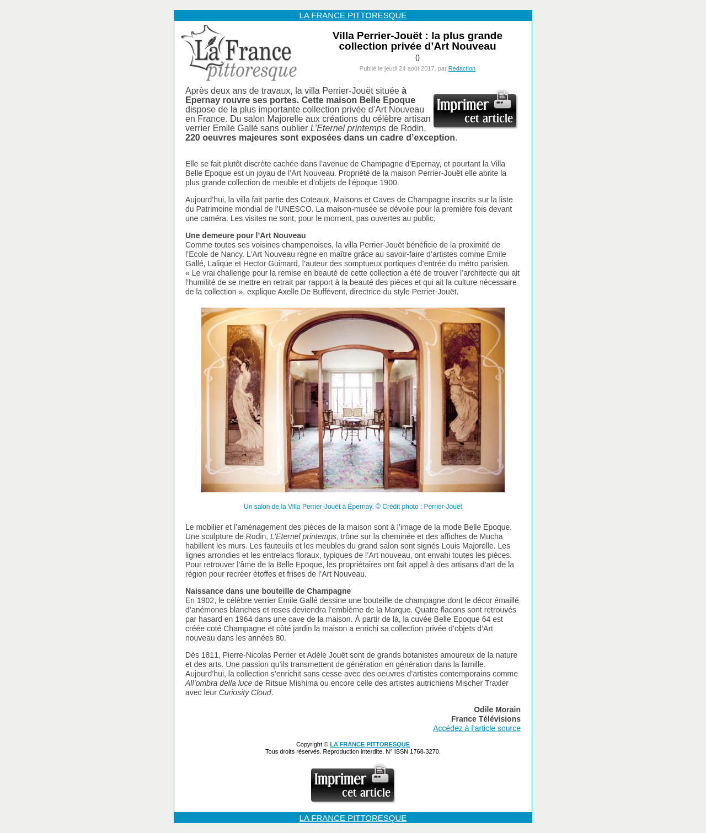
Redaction (462, 68)
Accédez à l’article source (477, 728)
